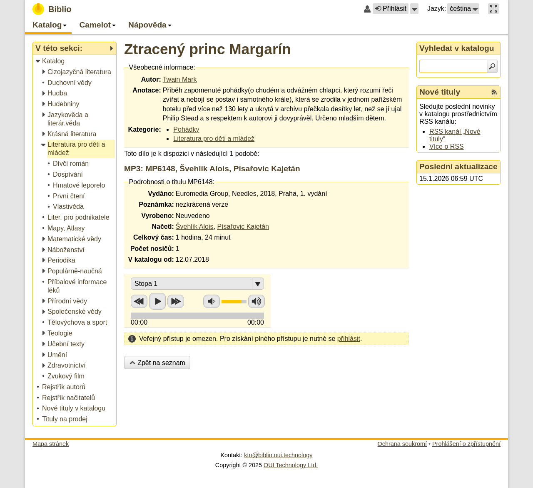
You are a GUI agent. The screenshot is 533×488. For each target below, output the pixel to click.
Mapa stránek (50, 443)
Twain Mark (180, 79)
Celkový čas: (153, 237)
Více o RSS (446, 146)
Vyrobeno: (157, 215)
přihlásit (348, 338)
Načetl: (163, 226)
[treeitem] (75, 61)
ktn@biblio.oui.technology (278, 455)
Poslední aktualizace (458, 166)
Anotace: (146, 90)
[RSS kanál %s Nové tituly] (494, 92)
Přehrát (157, 301)
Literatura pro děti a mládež (213, 138)
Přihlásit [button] (390, 8)
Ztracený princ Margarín (207, 49)
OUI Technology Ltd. (291, 465)
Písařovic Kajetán (243, 226)
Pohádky (186, 129)
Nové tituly (439, 92)
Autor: (151, 79)
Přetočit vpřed (175, 301)
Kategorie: (144, 129)
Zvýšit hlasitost (256, 301)
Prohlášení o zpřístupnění (466, 443)
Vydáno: (161, 193)
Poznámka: (156, 204)
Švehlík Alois (195, 226)
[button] (414, 8)
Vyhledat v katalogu (456, 48)
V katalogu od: (151, 259)
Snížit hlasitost (211, 301)
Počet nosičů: (152, 248)
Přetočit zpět (139, 301)
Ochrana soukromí (402, 443)
